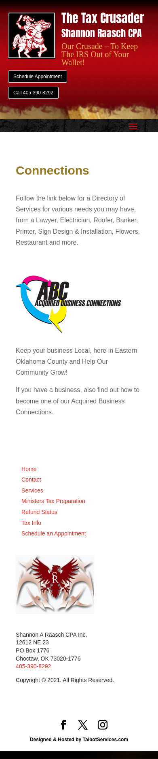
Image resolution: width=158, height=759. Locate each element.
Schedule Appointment (37, 76)
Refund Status (39, 512)
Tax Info (31, 523)
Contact (31, 479)
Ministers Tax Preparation (53, 501)
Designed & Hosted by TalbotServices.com (79, 739)
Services (32, 490)
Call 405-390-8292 (33, 93)
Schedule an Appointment (53, 533)
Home (28, 469)
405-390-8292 (33, 666)
